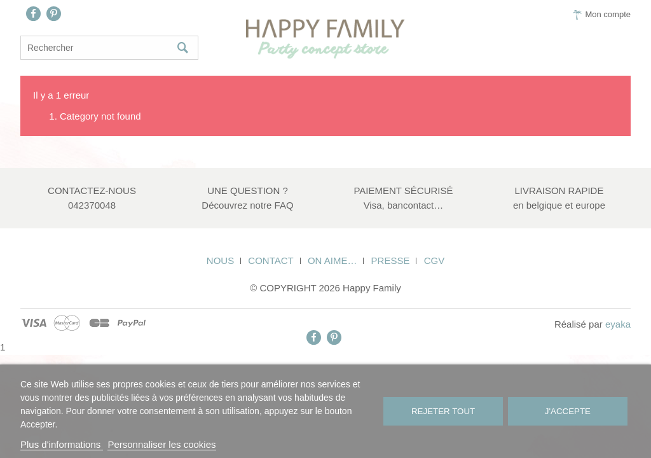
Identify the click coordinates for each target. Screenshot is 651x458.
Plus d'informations (61, 444)
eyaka (618, 324)
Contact (270, 260)
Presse (390, 260)
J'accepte (568, 411)
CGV (434, 260)
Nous (220, 260)
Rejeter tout (443, 411)
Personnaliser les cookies (161, 444)
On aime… (332, 260)
